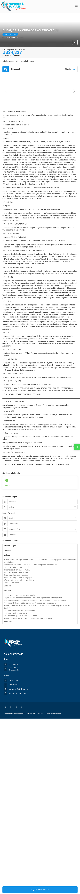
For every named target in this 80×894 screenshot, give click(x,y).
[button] (6, 90)
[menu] (76, 6)
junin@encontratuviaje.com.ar (19, 689)
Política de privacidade (53, 714)
